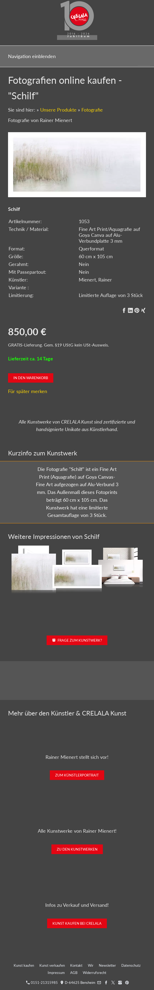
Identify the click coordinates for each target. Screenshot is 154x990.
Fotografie (92, 110)
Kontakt (76, 965)
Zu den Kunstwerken (77, 849)
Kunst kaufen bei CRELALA (77, 923)
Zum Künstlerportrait (77, 775)
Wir (90, 965)
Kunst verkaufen (52, 965)
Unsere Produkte (58, 110)
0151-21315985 (42, 982)
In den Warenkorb (30, 378)
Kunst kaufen (24, 965)
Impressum (56, 972)
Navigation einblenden (32, 56)
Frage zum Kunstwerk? (77, 640)
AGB (73, 972)
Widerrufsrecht (94, 972)
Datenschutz (131, 965)
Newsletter (107, 965)
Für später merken (27, 391)
